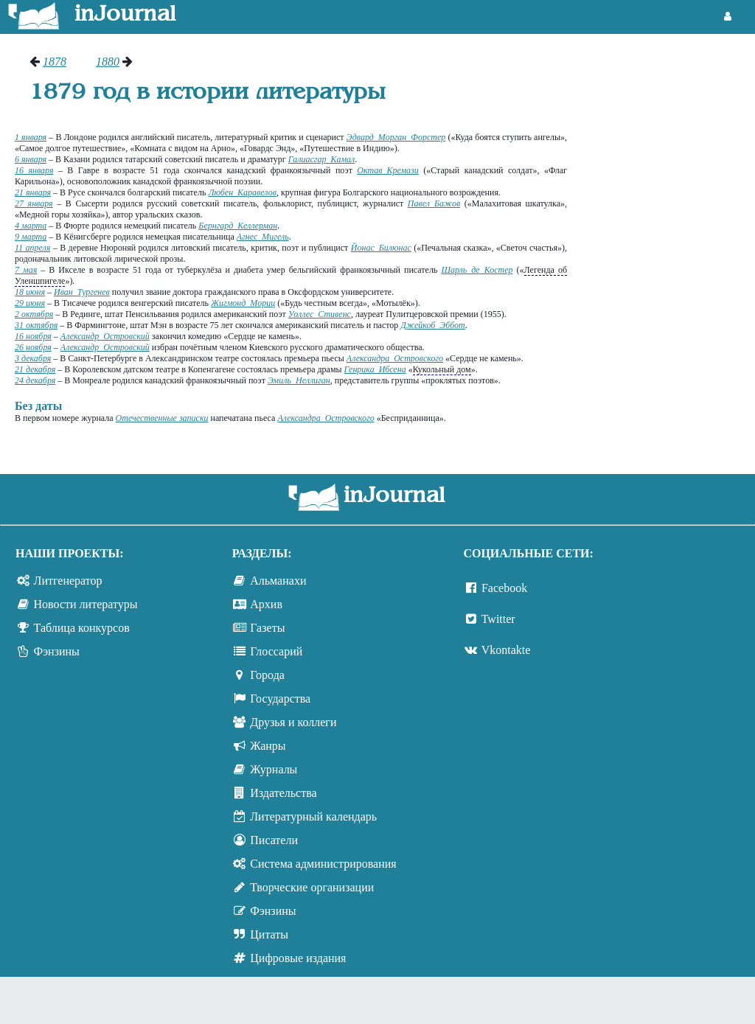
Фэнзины (57, 651)
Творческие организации (312, 887)
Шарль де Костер (476, 270)
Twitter (498, 619)
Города (267, 675)
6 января (30, 159)
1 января (30, 137)
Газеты (267, 627)
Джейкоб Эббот (432, 325)
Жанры (267, 745)
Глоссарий (276, 651)
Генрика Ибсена (375, 369)
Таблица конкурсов (82, 627)
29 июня (30, 303)
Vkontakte (506, 650)
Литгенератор (68, 580)
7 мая (26, 270)
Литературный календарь (313, 816)
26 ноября (33, 347)
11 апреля (32, 248)
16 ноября (33, 336)
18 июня (30, 292)
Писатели (274, 840)
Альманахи (278, 580)
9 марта (30, 236)
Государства (280, 698)
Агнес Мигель (263, 236)
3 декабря (33, 358)
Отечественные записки (162, 418)
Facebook (504, 588)
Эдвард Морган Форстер (396, 137)
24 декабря (35, 380)
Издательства (283, 793)
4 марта (30, 225)
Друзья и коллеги (293, 722)
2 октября (34, 314)
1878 (54, 61)
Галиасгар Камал (321, 159)
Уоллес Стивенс (319, 314)
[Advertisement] (668, 110)
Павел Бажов (434, 203)
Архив (266, 604)
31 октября (36, 325)
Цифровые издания (298, 958)
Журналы (273, 769)
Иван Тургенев (82, 292)
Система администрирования (323, 863)
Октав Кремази (387, 170)
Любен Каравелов (242, 192)
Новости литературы (86, 604)
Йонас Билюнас (381, 248)
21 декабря (35, 369)
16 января (34, 170)
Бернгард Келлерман (237, 225)
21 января (33, 192)
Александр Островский (105, 336)
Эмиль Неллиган (299, 380)
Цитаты (269, 934)
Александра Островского (395, 358)
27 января (34, 203)
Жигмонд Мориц (243, 303)
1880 (107, 61)
